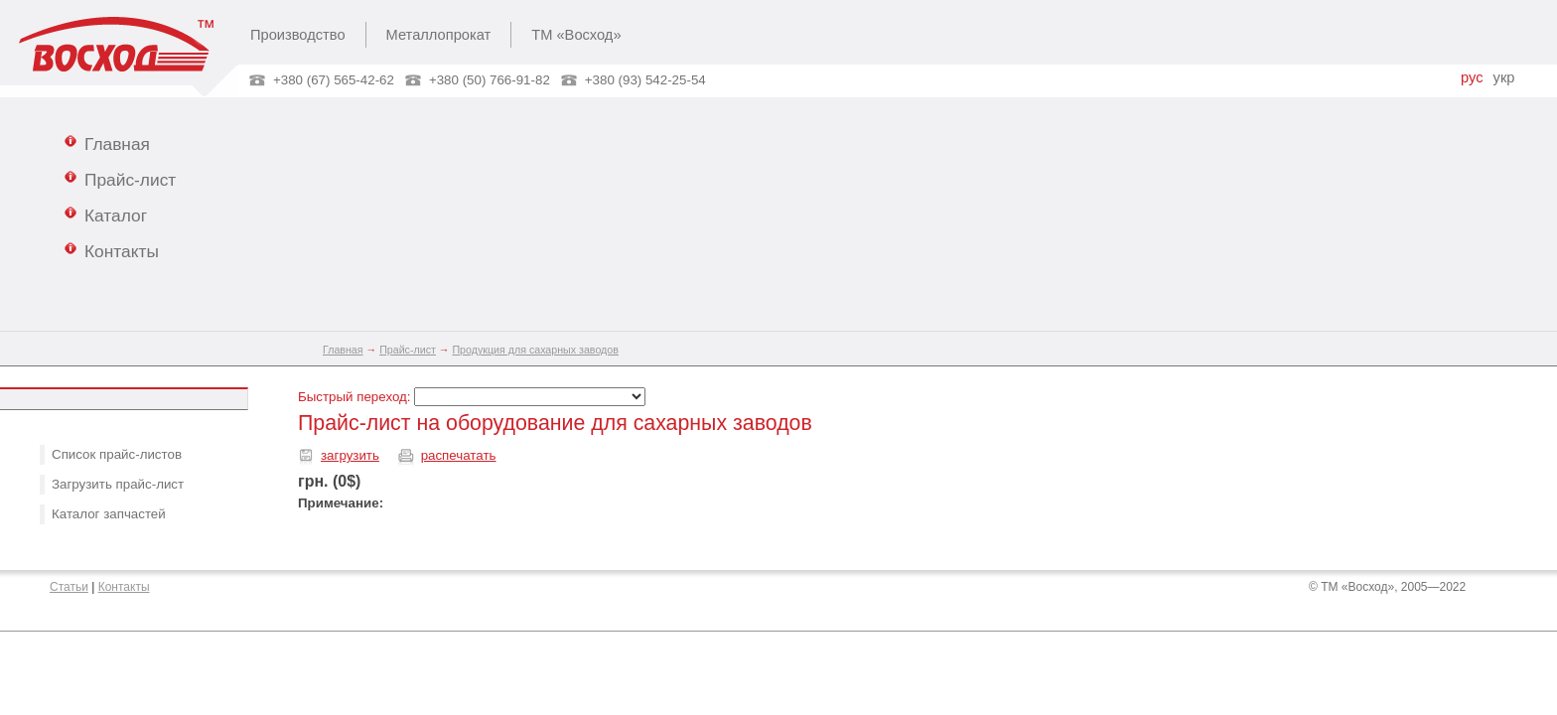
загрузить (350, 455)
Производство (298, 35)
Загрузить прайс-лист (118, 484)
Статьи (69, 587)
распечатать (458, 455)
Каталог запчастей (109, 513)
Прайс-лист (120, 179)
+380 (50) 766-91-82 (489, 79)
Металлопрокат (439, 35)
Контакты (112, 250)
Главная (107, 143)
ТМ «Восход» (576, 35)
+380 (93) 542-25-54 (645, 79)
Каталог (106, 214)
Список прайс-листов (117, 454)
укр (1504, 77)
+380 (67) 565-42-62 (333, 79)
